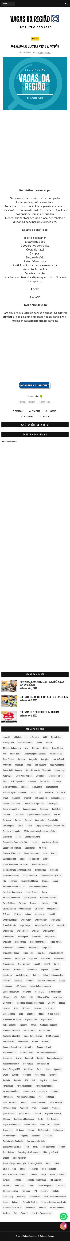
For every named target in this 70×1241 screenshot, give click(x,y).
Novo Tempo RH (43, 1064)
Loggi (21, 1014)
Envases (45, 881)
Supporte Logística (57, 1174)
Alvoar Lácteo (57, 748)
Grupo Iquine (23, 936)
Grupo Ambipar (41, 920)
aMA (4, 754)
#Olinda (31, 402)
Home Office (32, 969)
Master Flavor (45, 1030)
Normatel (29, 1058)
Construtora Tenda (50, 842)
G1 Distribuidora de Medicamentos (17, 909)
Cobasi (18, 837)
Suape (43, 1174)
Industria (7, 981)
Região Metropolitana (11, 1124)
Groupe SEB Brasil (10, 920)
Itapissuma (7, 986)
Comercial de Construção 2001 (15, 842)
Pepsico (43, 1080)
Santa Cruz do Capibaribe (13, 1141)
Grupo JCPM (36, 936)
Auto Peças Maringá (24, 776)
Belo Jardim (45, 781)
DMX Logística (40, 870)
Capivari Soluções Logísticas (38, 814)
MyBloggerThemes (47, 1236)
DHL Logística (34, 859)
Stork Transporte (49, 1169)
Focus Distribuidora (48, 898)
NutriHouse (28, 1069)
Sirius (48, 1163)
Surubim (6, 1180)
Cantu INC (7, 814)
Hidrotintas (18, 969)
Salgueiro (24, 1136)
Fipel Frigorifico (30, 898)
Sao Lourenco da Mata (36, 1141)
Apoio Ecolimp (8, 759)
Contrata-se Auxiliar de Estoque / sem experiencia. (44, 697)
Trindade (55, 1191)
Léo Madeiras (8, 1003)
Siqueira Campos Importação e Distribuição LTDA (22, 1163)
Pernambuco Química (44, 1086)
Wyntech (6, 1213)
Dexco (22, 859)
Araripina (45, 759)
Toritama (26, 1191)
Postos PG (24, 1108)
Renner (57, 1124)
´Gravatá (6, 737)
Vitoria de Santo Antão (12, 1208)
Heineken (6, 969)
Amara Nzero (15, 754)
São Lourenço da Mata (12, 1147)
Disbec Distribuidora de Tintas (15, 864)
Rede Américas (52, 1119)
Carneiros (7, 820)
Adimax (49, 742)
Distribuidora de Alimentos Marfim (17, 870)
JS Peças (6, 997)
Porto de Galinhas (38, 1102)
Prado (34, 1108)
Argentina (19, 765)
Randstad (37, 1113)
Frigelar (46, 903)
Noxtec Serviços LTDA (11, 1069)
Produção (55, 1108)
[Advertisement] (35, 153)
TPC (35, 1191)
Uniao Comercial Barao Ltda (55, 1196)
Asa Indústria (40, 765)
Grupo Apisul (56, 920)
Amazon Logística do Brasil (35, 754)
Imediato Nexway (22, 975)
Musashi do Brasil (44, 1047)
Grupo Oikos (34, 947)
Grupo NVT (21, 947)
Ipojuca (62, 981)
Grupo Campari (25, 925)
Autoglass (40, 776)
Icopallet (44, 969)
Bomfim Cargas (52, 787)
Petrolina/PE (8, 1097)
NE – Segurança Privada (46, 1053)
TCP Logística (55, 1180)
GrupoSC (37, 964)
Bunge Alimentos (57, 798)
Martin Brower (29, 1030)
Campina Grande (29, 809)
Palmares (53, 1075)
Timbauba (60, 1185)
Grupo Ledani (50, 936)
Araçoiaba (33, 759)
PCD (26, 1080)
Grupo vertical (24, 964)
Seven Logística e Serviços (28, 1152)
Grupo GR (35, 931)
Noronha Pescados (54, 1058)
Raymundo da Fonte (53, 1113)
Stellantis (34, 1169)
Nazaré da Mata (26, 1053)
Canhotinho (56, 809)
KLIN (31, 997)
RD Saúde (6, 1119)
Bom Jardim (37, 787)
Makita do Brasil (9, 1025)
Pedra (34, 1080)
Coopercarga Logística (12, 848)
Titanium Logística (10, 1191)
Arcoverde (7, 765)
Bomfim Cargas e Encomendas (15, 792)
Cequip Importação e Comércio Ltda (50, 826)
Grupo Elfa (61, 925)
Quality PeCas (24, 1113)
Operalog (57, 1069)
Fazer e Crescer (32, 892)
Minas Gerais (23, 1041)
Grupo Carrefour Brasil (44, 925)
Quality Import (9, 1113)
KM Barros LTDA (43, 997)
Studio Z (33, 1174)
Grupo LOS (7, 942)
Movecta (45, 1041)
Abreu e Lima (56, 737)
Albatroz (35, 748)
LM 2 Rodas (26, 1008)
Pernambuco (8, 1086)
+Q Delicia (18, 737)
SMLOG (56, 1163)
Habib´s (47, 964)
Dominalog (54, 870)
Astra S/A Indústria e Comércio (38, 770)
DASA (45, 853)
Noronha (40, 1058)
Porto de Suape (56, 1102)
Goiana (28, 914)
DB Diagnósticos (9, 859)
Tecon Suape (19, 1185)
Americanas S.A (56, 754)
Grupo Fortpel (22, 931)
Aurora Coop (59, 770)
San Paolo (36, 1136)
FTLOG (55, 903)
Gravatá (52, 914)
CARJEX (57, 814)
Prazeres (44, 1108)
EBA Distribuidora (30, 875)
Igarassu (55, 969)
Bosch (33, 792)
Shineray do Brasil (50, 1152)
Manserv (23, 1025)
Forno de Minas (9, 903)
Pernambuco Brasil (24, 1086)
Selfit (35, 1147)
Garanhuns (39, 909)
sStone (23, 1169)
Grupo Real (41, 953)
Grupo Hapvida (8, 936)
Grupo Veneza (8, 964)
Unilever (15, 1202)
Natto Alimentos (9, 1053)
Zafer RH (24, 1213)
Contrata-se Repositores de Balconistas (39, 712)
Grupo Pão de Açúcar (11, 953)
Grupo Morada (56, 942)
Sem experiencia (48, 1147)
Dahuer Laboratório (31, 853)
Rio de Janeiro (44, 1130)
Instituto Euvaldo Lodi (46, 981)
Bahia (5, 781)
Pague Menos (40, 1075)
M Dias (41, 1014)
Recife (40, 1119)
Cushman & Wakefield (11, 853)
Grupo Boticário (9, 925)
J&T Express (21, 986)
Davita (53, 853)
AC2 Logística (8, 742)
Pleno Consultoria (10, 1102)
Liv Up (16, 1008)
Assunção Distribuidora (12, 770)
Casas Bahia (53, 820)
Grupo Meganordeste (38, 942)
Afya (26, 748)
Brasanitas (61, 792)
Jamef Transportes (11, 992)
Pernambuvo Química (11, 1091)
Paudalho (6, 1080)
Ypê (15, 1213)
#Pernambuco (43, 402)
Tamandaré (18, 1180)
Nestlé (18, 1058)
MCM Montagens (52, 1036)
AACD (45, 737)
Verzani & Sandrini (30, 1202)
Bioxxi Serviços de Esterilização (15, 787)
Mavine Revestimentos (33, 1036)
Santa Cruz (48, 1136)
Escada (55, 881)
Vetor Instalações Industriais (54, 1202)
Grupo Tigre (20, 958)
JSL (15, 997)
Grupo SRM (7, 958)
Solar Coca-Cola (9, 1169)
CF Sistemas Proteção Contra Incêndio (39, 831)
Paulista (17, 1080)
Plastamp (50, 1097)
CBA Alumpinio (8, 826)
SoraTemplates (31, 1236)
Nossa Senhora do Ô (11, 1064)
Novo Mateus (28, 1064)
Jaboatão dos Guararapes (40, 986)
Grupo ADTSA (26, 920)
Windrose (42, 1208)
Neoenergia (7, 1058)
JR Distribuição (54, 992)
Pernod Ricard (29, 1091)
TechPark (6, 1185)
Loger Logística (9, 1014)
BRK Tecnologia (41, 798)
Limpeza (62, 1003)
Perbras (54, 1080)
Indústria (18, 981)
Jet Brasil (27, 992)
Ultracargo (21, 1196)
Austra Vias (7, 776)
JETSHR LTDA (39, 992)
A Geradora (35, 737)
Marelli (33, 1025)
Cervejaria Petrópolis (11, 831)
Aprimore (21, 759)
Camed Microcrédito (11, 809)
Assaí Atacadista (57, 765)
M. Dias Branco (53, 1014)
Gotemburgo (40, 914)
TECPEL (31, 1185)
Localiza (38, 1008)
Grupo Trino (45, 958)
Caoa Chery (19, 814)
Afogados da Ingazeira (12, 748)
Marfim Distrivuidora (11, 1030)
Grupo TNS (33, 958)
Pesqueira (43, 1091)
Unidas (5, 1202)
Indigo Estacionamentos (53, 975)
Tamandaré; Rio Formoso (36, 1180)
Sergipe (62, 1147)
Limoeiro (51, 1003)
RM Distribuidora (9, 1136)
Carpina (18, 820)
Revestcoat (7, 1130)
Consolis (35, 842)
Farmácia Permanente (38, 886)
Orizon (5, 1075)
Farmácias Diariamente (12, 892)
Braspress (16, 798)
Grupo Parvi (28, 953)
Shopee (6, 1158)
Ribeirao (31, 1130)
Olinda (48, 1069)
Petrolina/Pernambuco (26, 1097)
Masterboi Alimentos (11, 1036)
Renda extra (45, 1124)
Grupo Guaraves (49, 931)
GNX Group (17, 914)
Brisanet (27, 798)
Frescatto (34, 903)
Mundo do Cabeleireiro (12, 1047)
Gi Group (6, 914)
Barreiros (32, 781)
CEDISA (29, 826)
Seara (27, 1147)
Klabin (23, 997)
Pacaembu (27, 1075)
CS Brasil (42, 848)
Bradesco (49, 792)
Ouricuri (15, 1075)
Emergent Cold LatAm (29, 881)
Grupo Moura (8, 947)
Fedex (44, 892)
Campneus (44, 809)
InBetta (36, 975)
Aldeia (45, 748)
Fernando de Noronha (11, 898)
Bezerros (57, 781)
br (40, 792)
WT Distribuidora (57, 1208)
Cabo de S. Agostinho (11, 803)
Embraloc (13, 881)
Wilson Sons (30, 1208)
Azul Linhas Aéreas (56, 776)
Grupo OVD (47, 947)
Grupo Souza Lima (56, 953)
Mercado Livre (8, 1041)
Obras (39, 1069)
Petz (41, 1097)
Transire (44, 1191)
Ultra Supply (8, 1196)
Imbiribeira (7, 975)
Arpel (29, 765)
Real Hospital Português (24, 1119)
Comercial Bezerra (32, 837)
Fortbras (22, 903)
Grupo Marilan (20, 942)
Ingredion (30, 981)
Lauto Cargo (57, 997)
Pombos (24, 1102)
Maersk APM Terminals (12, 1019)
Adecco (39, 742)
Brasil (35, 38)
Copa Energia (30, 848)
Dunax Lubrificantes (11, 875)
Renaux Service (30, 1124)
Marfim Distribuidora (48, 1025)
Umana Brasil (35, 1196)
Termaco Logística (45, 1185)
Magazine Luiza (31, 1019)
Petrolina (54, 1091)
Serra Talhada (8, 1152)
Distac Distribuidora (40, 864)
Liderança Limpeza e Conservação (30, 1003)
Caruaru (28, 820)
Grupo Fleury (8, 931)
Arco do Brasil (58, 759)
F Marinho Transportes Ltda (14, 886)
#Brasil (22, 402)
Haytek (56, 964)
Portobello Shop (9, 1108)
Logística (31, 1014)
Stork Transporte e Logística (14, 1174)
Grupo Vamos (59, 958)
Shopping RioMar (19, 1158)
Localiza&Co (49, 1008)
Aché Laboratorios (25, 742)
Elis (4, 881)
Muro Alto (29, 1047)
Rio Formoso (58, 1130)
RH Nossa (20, 1130)
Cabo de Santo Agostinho (34, 803)
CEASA (20, 826)
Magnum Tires (46, 1019)
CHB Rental (7, 837)
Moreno (35, 1041)
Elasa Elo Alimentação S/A (51, 875)
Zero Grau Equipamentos (41, 1213)
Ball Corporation (17, 781)
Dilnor (45, 859)
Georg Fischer (52, 909)
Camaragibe (52, 803)
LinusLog (6, 1008)
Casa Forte (39, 820)
